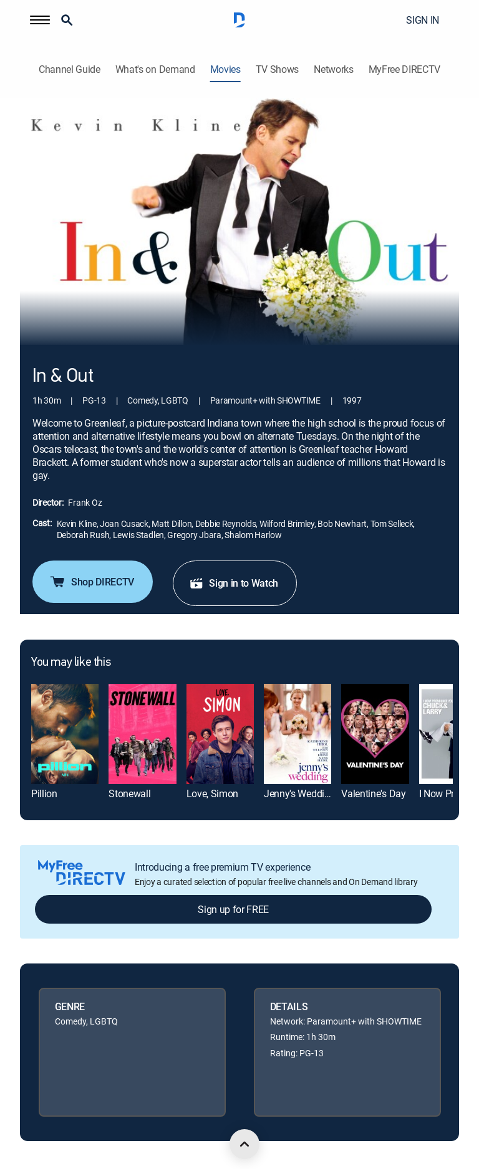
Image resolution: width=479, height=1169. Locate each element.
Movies (225, 69)
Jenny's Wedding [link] (299, 793)
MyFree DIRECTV (405, 69)
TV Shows (277, 69)
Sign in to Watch (233, 582)
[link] (65, 734)
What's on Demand (155, 69)
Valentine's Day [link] (373, 793)
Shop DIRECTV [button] (91, 581)
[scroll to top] (244, 1144)
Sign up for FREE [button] (233, 909)
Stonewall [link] (129, 793)
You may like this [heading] (70, 662)
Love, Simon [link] (212, 793)
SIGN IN (422, 20)
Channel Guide (69, 69)
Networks (333, 69)
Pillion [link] (44, 793)
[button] (40, 20)
